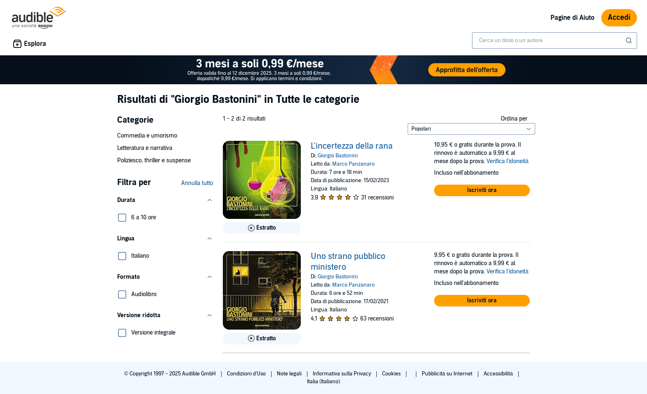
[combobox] (554, 40)
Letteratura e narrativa (144, 148)
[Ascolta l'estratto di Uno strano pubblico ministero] (262, 338)
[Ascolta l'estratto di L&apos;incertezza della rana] (262, 228)
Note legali (290, 373)
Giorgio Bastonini (338, 155)
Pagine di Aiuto (572, 18)
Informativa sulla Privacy (342, 373)
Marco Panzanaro (353, 164)
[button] (165, 200)
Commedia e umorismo (147, 135)
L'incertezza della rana (352, 146)
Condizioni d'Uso (247, 373)
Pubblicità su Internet (448, 373)
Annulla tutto (197, 183)
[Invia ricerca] (629, 40)
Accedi (619, 17)
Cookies (392, 373)
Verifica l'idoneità (507, 161)
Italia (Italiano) (323, 381)
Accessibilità (499, 373)
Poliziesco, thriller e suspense (154, 160)
